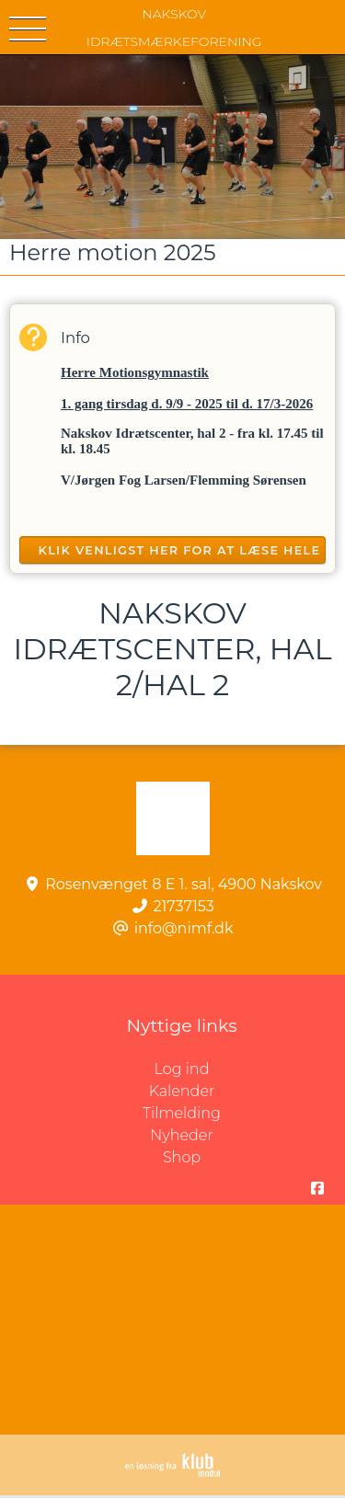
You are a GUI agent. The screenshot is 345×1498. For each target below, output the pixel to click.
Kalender (182, 1091)
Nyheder (181, 1135)
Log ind (250, 1069)
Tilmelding (182, 1113)
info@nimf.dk (184, 928)
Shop (182, 1157)
